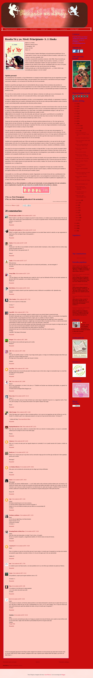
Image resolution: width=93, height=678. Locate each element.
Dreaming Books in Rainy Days (17, 531)
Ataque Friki (12, 623)
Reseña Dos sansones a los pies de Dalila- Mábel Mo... (82, 173)
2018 (75, 121)
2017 (75, 123)
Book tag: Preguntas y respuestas (80, 165)
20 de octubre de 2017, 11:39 (28, 215)
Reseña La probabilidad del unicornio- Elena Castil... (81, 145)
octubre (77, 130)
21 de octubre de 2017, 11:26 (18, 499)
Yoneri (10, 479)
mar (10, 563)
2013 (75, 230)
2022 (75, 111)
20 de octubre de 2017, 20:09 (18, 381)
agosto (77, 202)
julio (77, 205)
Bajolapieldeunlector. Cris (15, 426)
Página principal (11, 29)
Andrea (11, 243)
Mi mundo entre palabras (15, 230)
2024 (75, 106)
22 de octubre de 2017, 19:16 (21, 615)
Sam (10, 499)
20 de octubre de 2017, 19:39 (21, 368)
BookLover (12, 452)
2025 (75, 103)
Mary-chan (12, 396)
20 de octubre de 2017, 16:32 (23, 288)
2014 (75, 228)
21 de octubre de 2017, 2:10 (21, 452)
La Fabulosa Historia (14, 467)
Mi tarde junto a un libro (15, 215)
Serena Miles (12, 273)
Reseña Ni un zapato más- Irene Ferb (81, 149)
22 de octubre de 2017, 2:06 (18, 586)
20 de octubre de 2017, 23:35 (21, 441)
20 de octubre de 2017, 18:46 (18, 351)
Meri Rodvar (12, 288)
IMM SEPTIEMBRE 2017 (81, 184)
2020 (75, 116)
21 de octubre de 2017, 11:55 (26, 515)
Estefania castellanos (14, 515)
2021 (75, 113)
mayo (77, 210)
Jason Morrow (47, 674)
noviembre (78, 128)
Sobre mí (44, 29)
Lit (10, 599)
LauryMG (11, 312)
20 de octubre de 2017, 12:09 (20, 243)
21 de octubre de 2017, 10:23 (19, 479)
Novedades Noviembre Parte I (82, 138)
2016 (75, 223)
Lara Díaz (11, 368)
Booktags (33, 29)
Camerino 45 (12, 545)
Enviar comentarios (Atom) (15, 665)
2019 (75, 118)
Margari (11, 339)
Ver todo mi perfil (76, 333)
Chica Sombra (12, 299)
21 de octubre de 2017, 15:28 (22, 545)
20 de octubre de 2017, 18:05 (20, 339)
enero (77, 220)
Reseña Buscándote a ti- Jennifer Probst (80, 192)
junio (77, 207)
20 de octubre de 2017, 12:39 (22, 273)
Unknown (11, 441)
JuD (10, 351)
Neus (10, 586)
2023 (75, 108)
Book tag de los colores (80, 152)
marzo (77, 215)
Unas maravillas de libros (24, 419)
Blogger (63, 674)
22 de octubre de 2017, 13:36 (18, 599)
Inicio (38, 662)
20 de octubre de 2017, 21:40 (23, 412)
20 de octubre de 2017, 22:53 (29, 426)
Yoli (10, 381)
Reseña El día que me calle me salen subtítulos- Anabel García (80, 308)
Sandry (11, 260)
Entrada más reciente (10, 662)
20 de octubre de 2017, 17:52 (23, 299)
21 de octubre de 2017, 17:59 (18, 563)
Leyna (10, 573)
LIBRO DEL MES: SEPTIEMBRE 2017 (80, 196)
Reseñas (23, 29)
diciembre (78, 125)
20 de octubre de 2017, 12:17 (20, 260)
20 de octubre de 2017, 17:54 (21, 312)
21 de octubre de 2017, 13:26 (32, 531)
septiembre (78, 200)
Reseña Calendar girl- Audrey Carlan (81, 265)
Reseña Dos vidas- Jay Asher (82, 158)
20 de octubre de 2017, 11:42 (29, 230)
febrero (77, 217)
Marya (84, 322)
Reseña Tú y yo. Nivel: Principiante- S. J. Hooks (81, 155)
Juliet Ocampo (12, 412)
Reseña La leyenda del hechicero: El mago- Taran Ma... (82, 134)
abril (77, 212)
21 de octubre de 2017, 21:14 (19, 573)
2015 (75, 225)
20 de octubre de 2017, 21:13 (22, 396)
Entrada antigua (64, 662)
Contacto (63, 29)
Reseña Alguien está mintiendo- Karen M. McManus (80, 188)
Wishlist (54, 29)
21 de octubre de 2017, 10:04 (27, 467)
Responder (11, 225)
